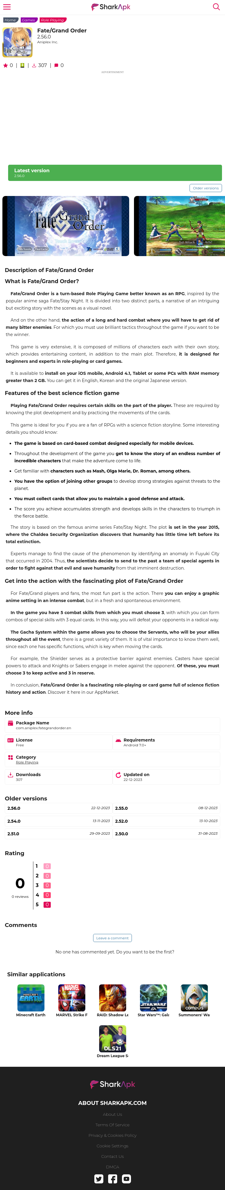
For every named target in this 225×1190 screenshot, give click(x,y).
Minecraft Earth (31, 1015)
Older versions (206, 188)
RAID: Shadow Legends (112, 1015)
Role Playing (52, 20)
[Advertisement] (112, 117)
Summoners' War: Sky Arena (194, 1015)
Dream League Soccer (112, 1056)
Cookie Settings (113, 1146)
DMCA (112, 1167)
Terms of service (112, 1124)
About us (112, 1114)
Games (28, 20)
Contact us (112, 1156)
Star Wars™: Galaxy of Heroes (153, 1015)
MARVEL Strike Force (71, 1015)
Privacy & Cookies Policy (113, 1135)
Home (10, 20)
